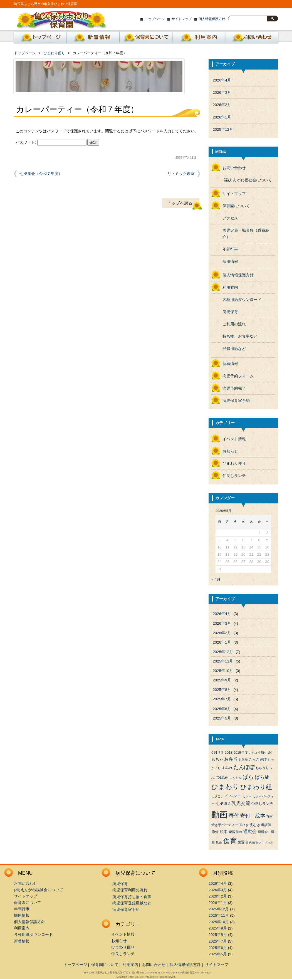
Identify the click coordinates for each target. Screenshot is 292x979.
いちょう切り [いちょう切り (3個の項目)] (258, 752)
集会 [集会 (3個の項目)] (219, 842)
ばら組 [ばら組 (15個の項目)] (262, 777)
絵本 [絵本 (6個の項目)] (223, 832)
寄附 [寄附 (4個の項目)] (269, 816)
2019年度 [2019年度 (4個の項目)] (241, 753)
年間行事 (230, 249)
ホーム (39, 38)
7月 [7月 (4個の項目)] (221, 753)
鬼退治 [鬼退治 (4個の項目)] (243, 842)
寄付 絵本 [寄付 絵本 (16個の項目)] (252, 816)
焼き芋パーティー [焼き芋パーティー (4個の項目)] (224, 825)
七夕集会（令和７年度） (40, 174)
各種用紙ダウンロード (241, 300)
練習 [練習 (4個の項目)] (232, 832)
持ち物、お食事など (240, 336)
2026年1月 (222, 117)
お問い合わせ (251, 38)
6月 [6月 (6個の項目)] (214, 752)
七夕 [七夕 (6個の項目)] (219, 804)
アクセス (230, 218)
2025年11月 (223, 661)
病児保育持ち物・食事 (131, 897)
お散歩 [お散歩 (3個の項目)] (243, 759)
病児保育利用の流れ (129, 890)
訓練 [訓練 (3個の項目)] (239, 832)
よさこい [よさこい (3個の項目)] (217, 796)
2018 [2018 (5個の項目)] (229, 752)
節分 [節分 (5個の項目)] (215, 832)
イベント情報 (234, 439)
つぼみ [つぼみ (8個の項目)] (222, 777)
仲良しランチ (234, 476)
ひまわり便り (54, 53)
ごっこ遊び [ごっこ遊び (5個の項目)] (258, 759)
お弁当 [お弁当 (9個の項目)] (230, 759)
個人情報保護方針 (212, 19)
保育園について (146, 38)
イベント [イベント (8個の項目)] (233, 796)
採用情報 (230, 261)
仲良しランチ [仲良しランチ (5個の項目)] (262, 804)
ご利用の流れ (234, 324)
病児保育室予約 (236, 401)
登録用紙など (234, 349)
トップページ (155, 19)
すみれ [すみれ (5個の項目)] (227, 768)
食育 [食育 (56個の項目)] (230, 841)
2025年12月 (223, 129)
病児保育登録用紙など (131, 903)
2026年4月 (222, 80)
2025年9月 (222, 680)
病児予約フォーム (238, 376)
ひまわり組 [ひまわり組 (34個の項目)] (256, 786)
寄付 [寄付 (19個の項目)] (234, 816)
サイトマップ (182, 19)
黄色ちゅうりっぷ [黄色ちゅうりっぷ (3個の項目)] (261, 842)
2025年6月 (222, 709)
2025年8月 (222, 690)
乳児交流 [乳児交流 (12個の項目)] (240, 803)
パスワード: (51, 142)
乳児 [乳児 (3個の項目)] (227, 803)
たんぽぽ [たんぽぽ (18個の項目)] (244, 767)
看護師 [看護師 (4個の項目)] (266, 825)
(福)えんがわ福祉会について (247, 180)
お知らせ (230, 451)
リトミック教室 (181, 174)
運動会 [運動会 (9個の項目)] (250, 831)
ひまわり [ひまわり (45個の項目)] (225, 786)
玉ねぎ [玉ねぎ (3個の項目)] (243, 825)
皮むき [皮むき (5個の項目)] (254, 825)
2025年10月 (223, 671)
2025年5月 (222, 718)
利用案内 (198, 38)
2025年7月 (222, 699)
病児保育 (230, 312)
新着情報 (93, 38)
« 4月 (216, 579)
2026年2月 (222, 105)
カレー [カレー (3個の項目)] (247, 796)
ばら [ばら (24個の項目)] (248, 777)
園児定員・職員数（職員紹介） (245, 233)
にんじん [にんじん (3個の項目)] (235, 777)
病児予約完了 (234, 388)
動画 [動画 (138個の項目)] (219, 814)
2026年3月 (222, 92)
